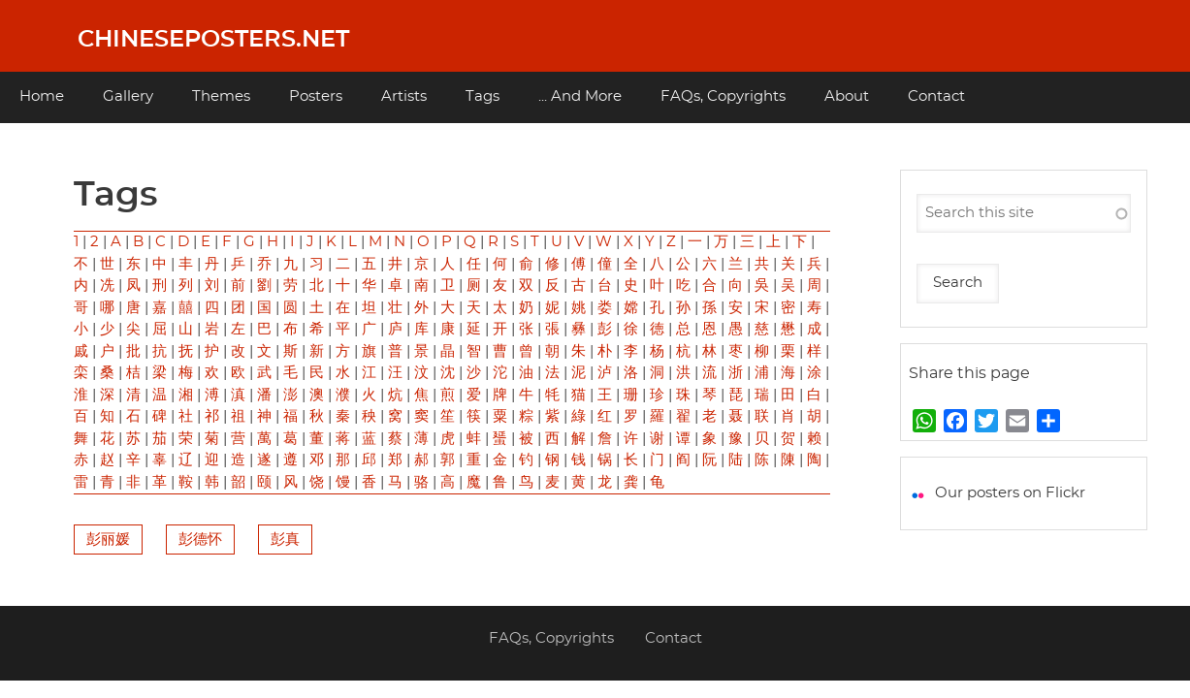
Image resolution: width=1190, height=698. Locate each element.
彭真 (285, 539)
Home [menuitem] (41, 96)
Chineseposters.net (213, 39)
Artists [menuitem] (404, 96)
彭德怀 (200, 539)
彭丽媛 (108, 539)
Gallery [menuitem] (128, 96)
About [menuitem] (846, 96)
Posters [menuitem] (315, 96)
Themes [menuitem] (221, 96)
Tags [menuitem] (482, 96)
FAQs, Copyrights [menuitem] (723, 96)
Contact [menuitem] (936, 96)
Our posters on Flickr (1010, 493)
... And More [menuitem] (580, 96)
